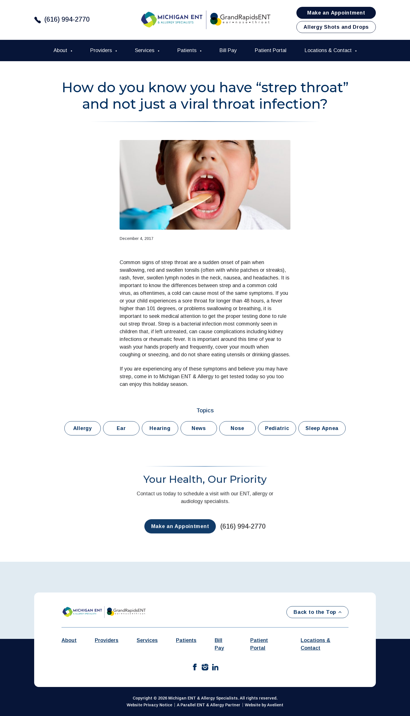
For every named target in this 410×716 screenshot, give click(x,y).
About (61, 50)
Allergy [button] (82, 428)
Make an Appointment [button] (336, 13)
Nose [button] (237, 428)
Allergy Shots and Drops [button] (336, 27)
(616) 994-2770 (67, 19)
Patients (187, 50)
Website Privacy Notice (149, 705)
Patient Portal (270, 50)
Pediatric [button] (277, 428)
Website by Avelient (264, 705)
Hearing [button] (159, 428)
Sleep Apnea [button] (322, 428)
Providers (101, 50)
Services (145, 50)
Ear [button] (121, 428)
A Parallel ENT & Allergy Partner (208, 705)
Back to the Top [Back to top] (317, 612)
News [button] (199, 428)
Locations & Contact (329, 50)
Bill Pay (228, 50)
